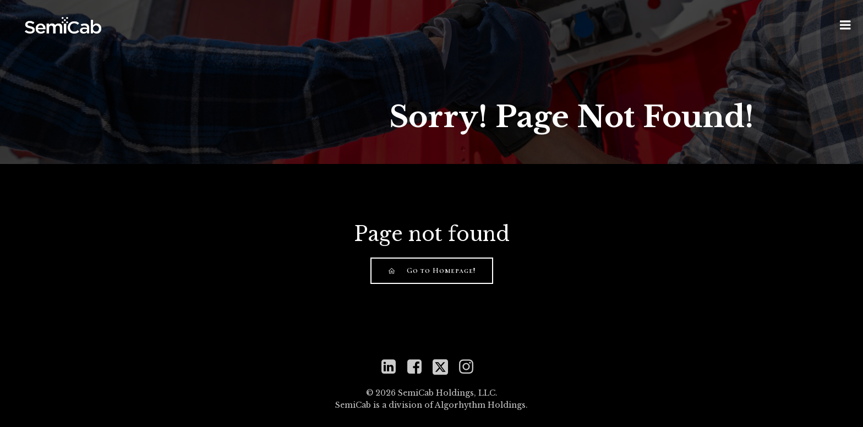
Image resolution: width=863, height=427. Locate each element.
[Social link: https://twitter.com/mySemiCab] (444, 366)
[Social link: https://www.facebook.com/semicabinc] (419, 366)
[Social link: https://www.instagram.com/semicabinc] (470, 366)
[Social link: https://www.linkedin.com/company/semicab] (393, 366)
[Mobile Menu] (845, 24)
